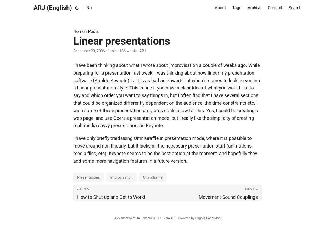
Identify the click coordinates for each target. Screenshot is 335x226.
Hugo (199, 218)
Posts (93, 31)
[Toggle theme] (77, 8)
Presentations (88, 177)
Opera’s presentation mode (141, 118)
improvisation (183, 65)
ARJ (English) (53, 8)
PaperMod (213, 218)
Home (79, 31)
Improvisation (121, 177)
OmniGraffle (153, 177)
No (89, 7)
